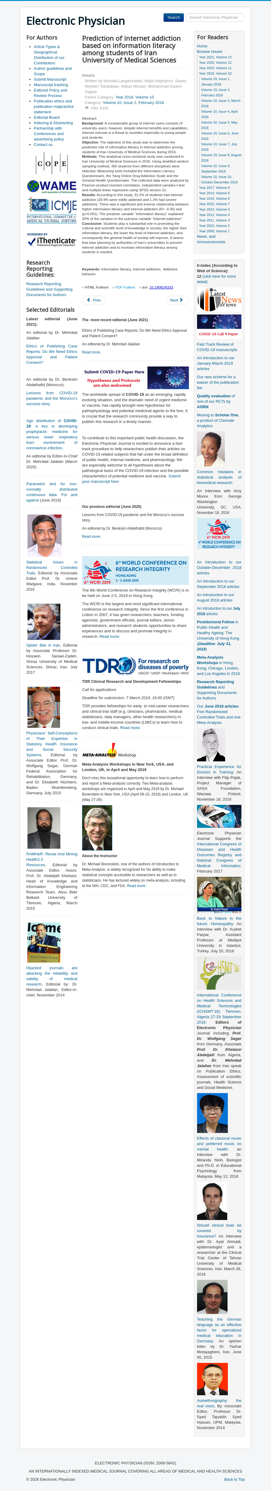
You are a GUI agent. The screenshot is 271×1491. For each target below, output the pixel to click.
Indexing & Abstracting (53, 123)
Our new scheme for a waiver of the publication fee (218, 382)
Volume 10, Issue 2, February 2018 (133, 102)
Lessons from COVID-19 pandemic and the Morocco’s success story (51, 398)
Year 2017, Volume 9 (214, 187)
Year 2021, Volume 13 (215, 57)
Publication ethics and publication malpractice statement (54, 106)
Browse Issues (210, 51)
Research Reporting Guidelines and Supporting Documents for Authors (49, 289)
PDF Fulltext (125, 287)
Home (202, 46)
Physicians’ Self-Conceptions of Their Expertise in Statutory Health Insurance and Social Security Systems (51, 744)
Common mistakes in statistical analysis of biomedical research (219, 477)
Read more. (91, 352)
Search (173, 17)
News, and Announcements (211, 239)
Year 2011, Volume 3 (214, 220)
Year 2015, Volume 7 (214, 204)
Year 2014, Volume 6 (214, 193)
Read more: (110, 636)
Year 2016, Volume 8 (214, 198)
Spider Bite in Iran (43, 645)
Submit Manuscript (50, 79)
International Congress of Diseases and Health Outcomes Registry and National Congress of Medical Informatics (219, 855)
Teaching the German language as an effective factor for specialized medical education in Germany (219, 1330)
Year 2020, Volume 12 (215, 62)
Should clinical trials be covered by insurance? (219, 1230)
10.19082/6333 (161, 287)
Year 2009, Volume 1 (214, 231)
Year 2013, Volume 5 (214, 209)
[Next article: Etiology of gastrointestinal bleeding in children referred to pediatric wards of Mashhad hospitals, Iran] (177, 300)
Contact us (43, 144)
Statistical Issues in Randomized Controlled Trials (51, 567)
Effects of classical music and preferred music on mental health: (219, 1143)
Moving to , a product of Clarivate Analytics (218, 420)
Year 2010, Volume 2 (214, 226)
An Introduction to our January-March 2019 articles (215, 363)
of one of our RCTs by (216, 401)
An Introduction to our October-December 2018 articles (219, 567)
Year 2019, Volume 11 (215, 68)
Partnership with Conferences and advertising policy (49, 133)
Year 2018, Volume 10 (134, 97)
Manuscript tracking (51, 84)
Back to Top (234, 1479)
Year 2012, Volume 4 (214, 215)
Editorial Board (46, 117)
